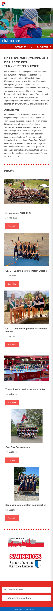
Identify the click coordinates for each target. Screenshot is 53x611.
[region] (26, 27)
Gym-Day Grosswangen (17, 447)
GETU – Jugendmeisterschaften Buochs (26, 271)
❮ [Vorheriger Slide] (4, 24)
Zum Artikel (12, 226)
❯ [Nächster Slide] (49, 24)
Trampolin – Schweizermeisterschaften (25, 389)
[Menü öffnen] (48, 3)
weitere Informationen (31, 46)
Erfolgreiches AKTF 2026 (18, 213)
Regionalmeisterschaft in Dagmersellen (25, 505)
